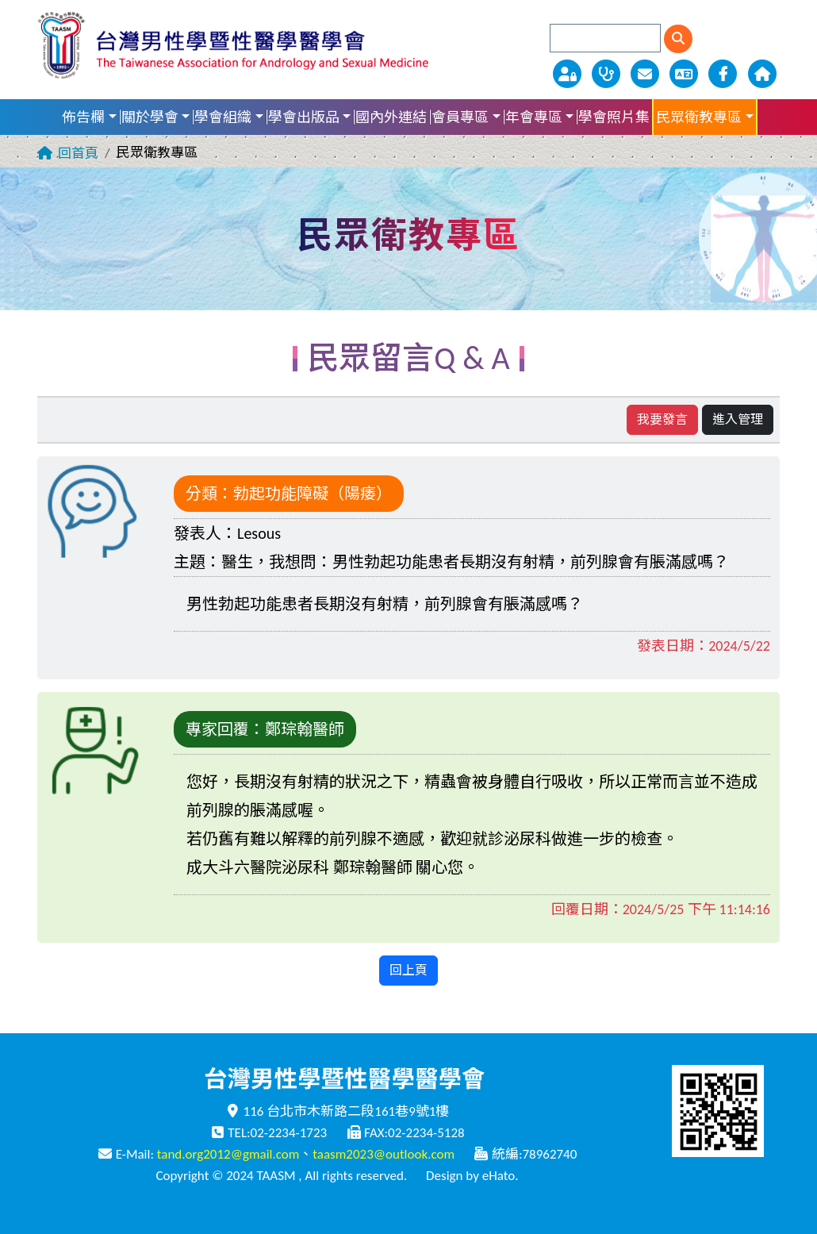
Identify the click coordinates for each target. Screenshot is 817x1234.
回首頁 (78, 153)
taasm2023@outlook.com (384, 1154)
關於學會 (149, 117)
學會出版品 (303, 117)
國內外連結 (391, 117)
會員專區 (460, 117)
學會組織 (222, 117)
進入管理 (737, 419)
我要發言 (662, 419)
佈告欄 (83, 117)
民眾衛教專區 (699, 117)
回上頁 (408, 970)
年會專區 (533, 117)
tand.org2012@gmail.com (228, 1154)
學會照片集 (614, 117)
